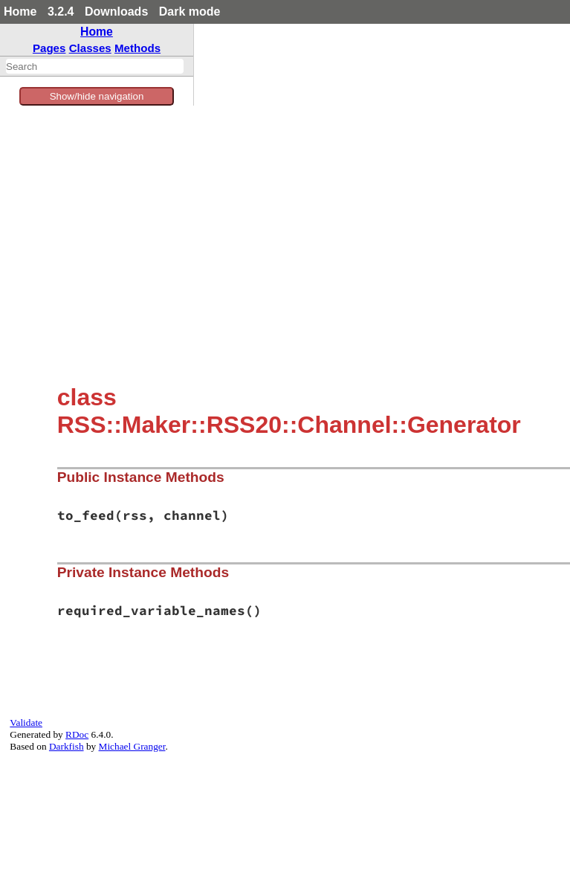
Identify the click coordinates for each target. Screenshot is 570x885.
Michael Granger (132, 746)
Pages (49, 48)
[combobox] (95, 66)
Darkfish (66, 746)
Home (20, 11)
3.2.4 (61, 11)
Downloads (116, 11)
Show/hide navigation (97, 96)
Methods (137, 48)
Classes (90, 48)
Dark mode (190, 11)
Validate (26, 722)
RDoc (76, 734)
